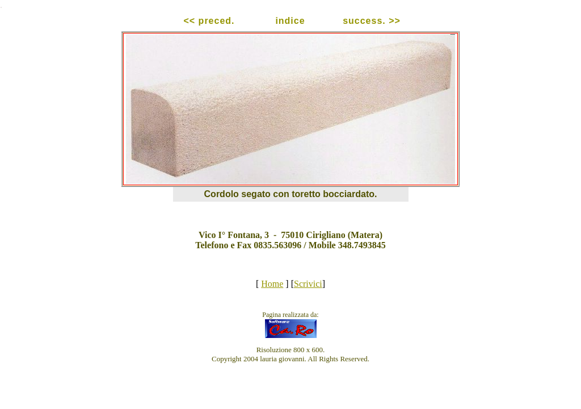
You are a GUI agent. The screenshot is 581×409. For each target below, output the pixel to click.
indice (290, 21)
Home (272, 284)
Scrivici (308, 284)
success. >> (372, 21)
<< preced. (208, 21)
